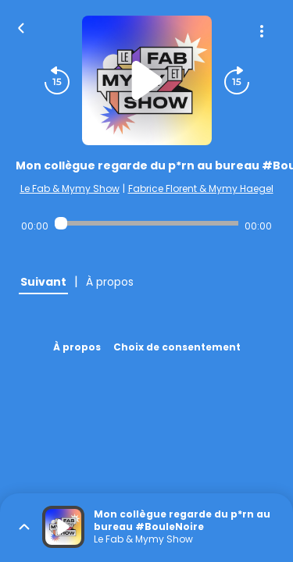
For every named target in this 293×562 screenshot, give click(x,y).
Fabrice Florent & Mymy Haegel (200, 188)
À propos (77, 347)
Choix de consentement (177, 347)
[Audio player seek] (146, 223)
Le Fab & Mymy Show (70, 188)
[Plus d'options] (261, 31)
